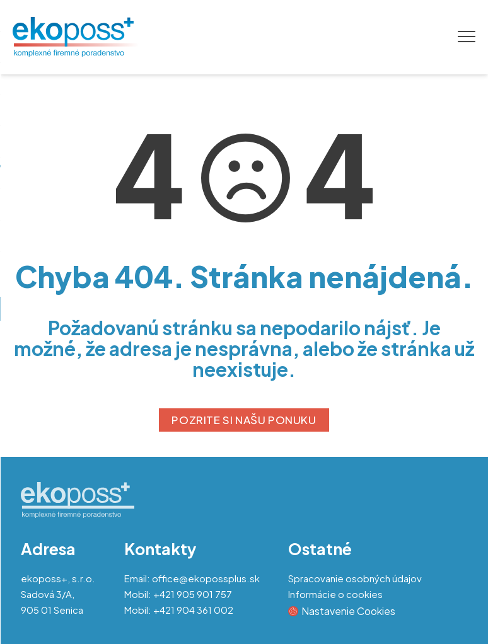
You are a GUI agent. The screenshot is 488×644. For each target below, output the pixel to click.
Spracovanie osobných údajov (355, 578)
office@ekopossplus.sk (206, 578)
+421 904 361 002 (193, 610)
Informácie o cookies (335, 594)
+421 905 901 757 (192, 594)
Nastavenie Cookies (341, 611)
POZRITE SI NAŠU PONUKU (243, 420)
